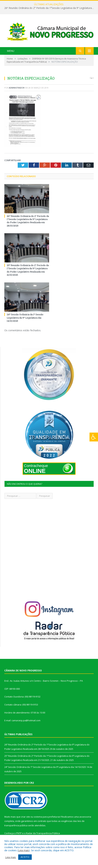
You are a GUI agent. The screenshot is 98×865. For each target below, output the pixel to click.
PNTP (19, 833)
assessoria (85, 816)
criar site (25, 816)
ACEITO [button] (25, 857)
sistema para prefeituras (47, 816)
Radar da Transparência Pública (43, 833)
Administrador (16, 87)
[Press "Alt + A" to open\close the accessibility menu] (94, 437)
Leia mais (23, 850)
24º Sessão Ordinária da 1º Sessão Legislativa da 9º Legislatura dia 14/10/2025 (25, 317)
